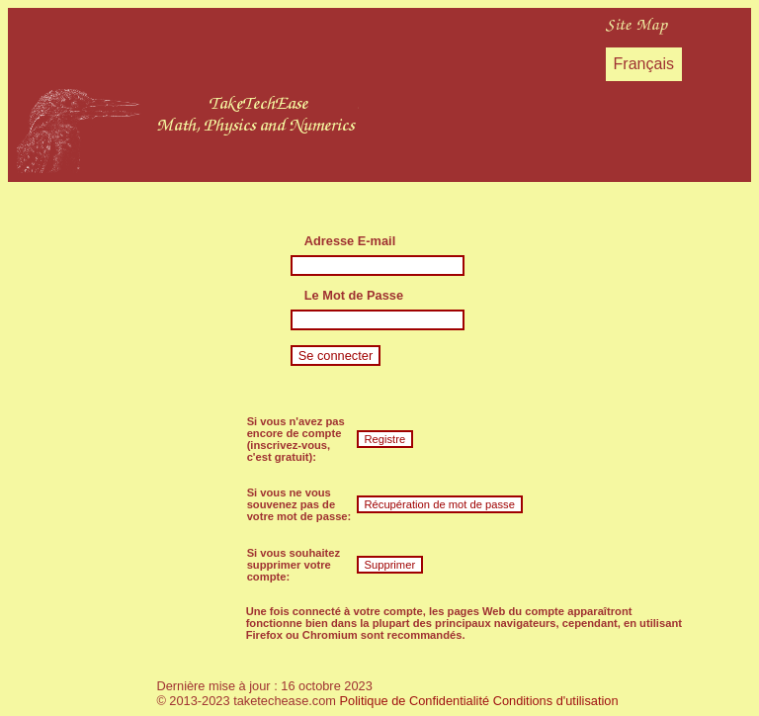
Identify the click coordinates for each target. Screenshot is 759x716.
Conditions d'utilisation (556, 700)
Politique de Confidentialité (415, 700)
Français (644, 63)
